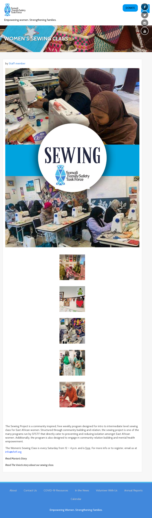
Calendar (76, 499)
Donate (130, 7)
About (13, 490)
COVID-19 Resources (56, 490)
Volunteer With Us (106, 490)
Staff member (17, 63)
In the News (82, 490)
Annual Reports (133, 490)
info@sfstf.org (13, 451)
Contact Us (30, 490)
